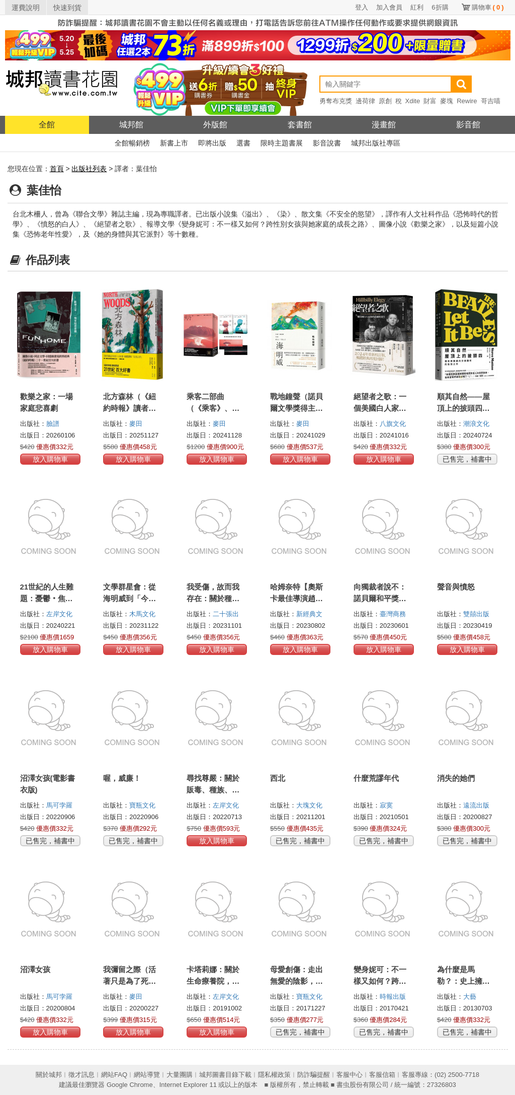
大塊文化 (309, 805)
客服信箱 (382, 1074)
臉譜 (52, 423)
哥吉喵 (490, 101)
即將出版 (212, 143)
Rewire (467, 101)
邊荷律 (365, 101)
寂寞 (386, 805)
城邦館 (131, 124)
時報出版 (393, 996)
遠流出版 (476, 805)
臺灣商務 (393, 614)
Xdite (412, 101)
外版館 (215, 124)
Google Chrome (130, 1084)
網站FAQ (114, 1074)
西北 (277, 778)
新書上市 (174, 143)
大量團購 (179, 1074)
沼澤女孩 (35, 969)
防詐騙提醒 (313, 1074)
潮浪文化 (476, 423)
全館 (47, 124)
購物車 (488, 7)
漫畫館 (384, 124)
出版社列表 (89, 169)
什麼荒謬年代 (376, 778)
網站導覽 (147, 1074)
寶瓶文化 (142, 805)
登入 (361, 7)
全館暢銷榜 (132, 143)
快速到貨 (67, 8)
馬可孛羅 (59, 805)
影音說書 (327, 143)
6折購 (440, 7)
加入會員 (389, 7)
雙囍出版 (476, 614)
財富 (430, 101)
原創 (385, 101)
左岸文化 (59, 614)
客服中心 (349, 1074)
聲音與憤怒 (456, 586)
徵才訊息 (81, 1074)
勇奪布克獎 (335, 101)
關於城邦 (49, 1074)
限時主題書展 (282, 143)
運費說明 (26, 8)
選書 (243, 143)
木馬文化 (142, 614)
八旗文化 (393, 423)
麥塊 (446, 101)
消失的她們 (456, 778)
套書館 (300, 124)
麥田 (135, 423)
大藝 (469, 996)
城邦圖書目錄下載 (225, 1074)
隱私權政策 (274, 1074)
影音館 (468, 124)
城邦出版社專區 (375, 143)
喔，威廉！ (122, 778)
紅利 (416, 7)
